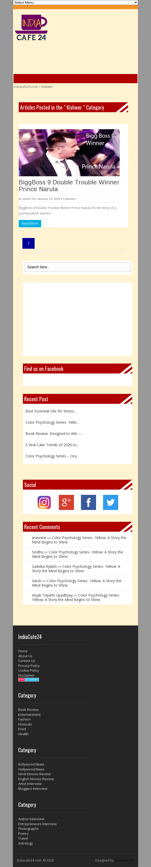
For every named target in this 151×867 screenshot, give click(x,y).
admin (27, 198)
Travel (23, 838)
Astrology (25, 843)
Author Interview (31, 819)
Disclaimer (26, 675)
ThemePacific (124, 860)
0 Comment (68, 198)
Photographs (28, 828)
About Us (25, 656)
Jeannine (39, 537)
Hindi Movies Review (34, 774)
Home (23, 651)
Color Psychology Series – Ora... (52, 456)
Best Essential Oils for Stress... (51, 411)
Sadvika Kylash (44, 566)
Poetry (23, 833)
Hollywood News (31, 769)
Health (23, 734)
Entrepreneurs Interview (37, 823)
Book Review (28, 709)
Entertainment (29, 714)
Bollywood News (31, 764)
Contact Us (26, 660)
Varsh (36, 580)
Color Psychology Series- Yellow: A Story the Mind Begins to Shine (79, 540)
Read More (30, 223)
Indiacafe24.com (26, 86)
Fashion (24, 719)
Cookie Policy (28, 670)
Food (22, 729)
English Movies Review (36, 779)
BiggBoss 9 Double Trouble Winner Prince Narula (69, 185)
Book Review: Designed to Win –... (54, 433)
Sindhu (37, 551)
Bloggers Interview (32, 788)
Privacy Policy (29, 665)
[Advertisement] (77, 319)
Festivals (25, 724)
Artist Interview (30, 783)
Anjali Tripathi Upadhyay (52, 595)
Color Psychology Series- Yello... (52, 422)
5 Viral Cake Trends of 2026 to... (52, 444)
